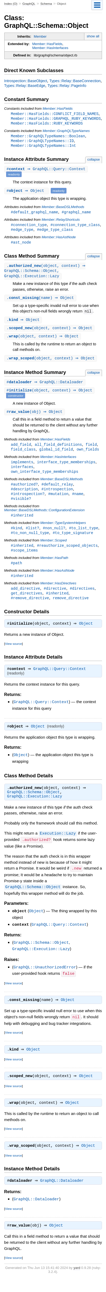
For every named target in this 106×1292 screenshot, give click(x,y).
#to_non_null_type (30, 541)
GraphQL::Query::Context (61, 680)
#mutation (58, 501)
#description (24, 496)
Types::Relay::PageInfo (67, 85)
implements (22, 467)
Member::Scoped (53, 549)
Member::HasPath (54, 567)
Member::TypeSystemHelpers (63, 531)
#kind (16, 536)
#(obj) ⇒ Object (35, 417)
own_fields (88, 454)
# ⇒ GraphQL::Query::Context (47, 170)
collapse (93, 161)
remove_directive (71, 608)
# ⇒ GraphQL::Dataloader (46, 387)
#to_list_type (83, 536)
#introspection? (28, 501)
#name (77, 501)
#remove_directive (30, 608)
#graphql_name (76, 213)
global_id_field (56, 454)
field (91, 449)
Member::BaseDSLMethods (63, 208)
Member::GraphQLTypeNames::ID (42, 141)
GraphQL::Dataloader (63, 1193)
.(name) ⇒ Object (41, 301)
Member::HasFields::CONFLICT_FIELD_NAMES (55, 113)
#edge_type (22, 231)
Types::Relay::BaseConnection (75, 81)
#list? (32, 536)
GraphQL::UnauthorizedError (45, 977)
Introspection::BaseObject (25, 81)
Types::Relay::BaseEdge (24, 85)
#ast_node (21, 244)
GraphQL (29, 4)
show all (93, 36)
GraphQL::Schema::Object (33, 804)
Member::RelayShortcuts (61, 221)
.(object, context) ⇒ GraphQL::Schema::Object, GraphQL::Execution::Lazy (45, 274)
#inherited (22, 523)
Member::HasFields (47, 44)
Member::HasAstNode (59, 239)
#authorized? (24, 490)
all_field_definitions (58, 449)
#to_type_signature (73, 541)
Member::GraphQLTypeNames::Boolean (48, 136)
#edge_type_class (55, 231)
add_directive (25, 598)
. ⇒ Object (24, 323)
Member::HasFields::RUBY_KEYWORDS (47, 123)
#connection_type (29, 226)
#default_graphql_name (34, 213)
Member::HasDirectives (58, 593)
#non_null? (54, 536)
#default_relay (57, 490)
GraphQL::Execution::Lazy (34, 808)
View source (13, 654)
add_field (21, 449)
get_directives (26, 603)
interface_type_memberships (66, 467)
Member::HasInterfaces (50, 48)
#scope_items (24, 559)
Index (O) (10, 4)
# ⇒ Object (27, 192)
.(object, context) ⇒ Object (50, 332)
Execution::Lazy (58, 845)
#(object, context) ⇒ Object (50, 395)
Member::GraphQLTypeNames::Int (43, 146)
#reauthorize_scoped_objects (67, 554)
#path (16, 572)
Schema (46, 4)
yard (76, 1280)
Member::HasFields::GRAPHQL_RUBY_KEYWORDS (56, 118)
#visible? (21, 506)
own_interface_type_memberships (44, 477)
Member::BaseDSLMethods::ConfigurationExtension (44, 518)
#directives (82, 598)
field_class (23, 454)
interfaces (22, 472)
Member (40, 36)
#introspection (57, 496)
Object (87, 634)
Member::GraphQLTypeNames (66, 132)
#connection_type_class (75, 226)
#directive (55, 598)
